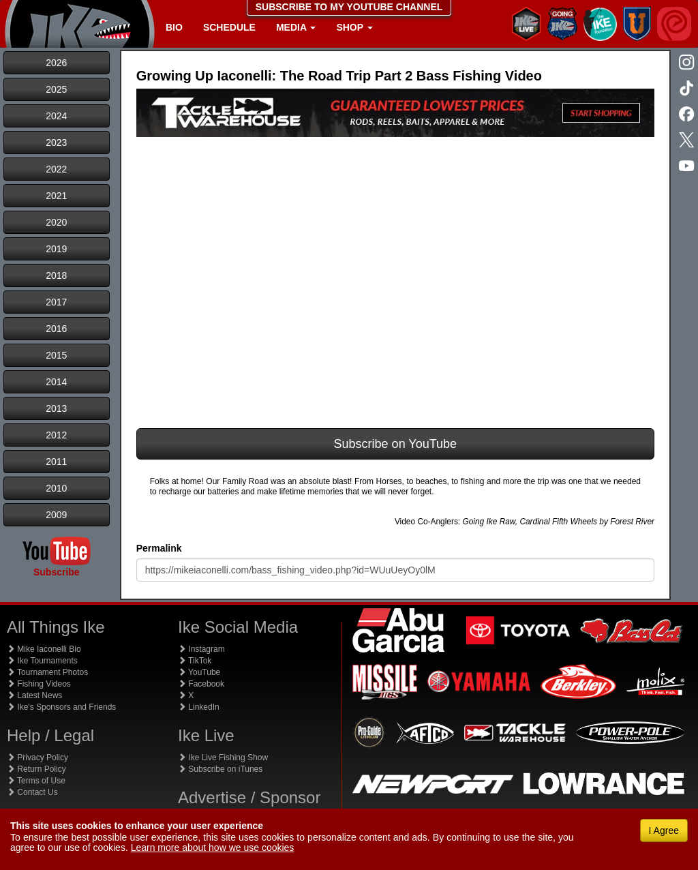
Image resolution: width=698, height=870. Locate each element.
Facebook (201, 684)
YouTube (199, 672)
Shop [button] (354, 27)
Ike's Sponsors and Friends (61, 707)
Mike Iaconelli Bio (44, 649)
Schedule (229, 27)
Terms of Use (36, 780)
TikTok (194, 660)
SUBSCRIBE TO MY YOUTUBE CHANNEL (349, 6)
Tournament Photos (47, 672)
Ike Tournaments (42, 660)
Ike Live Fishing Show (223, 757)
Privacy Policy (37, 757)
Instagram (201, 649)
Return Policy (36, 769)
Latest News (34, 695)
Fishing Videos (39, 684)
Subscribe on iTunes (220, 769)
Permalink (159, 548)
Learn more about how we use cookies (212, 847)
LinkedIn (198, 707)
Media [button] (296, 27)
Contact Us (32, 792)
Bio (174, 27)
